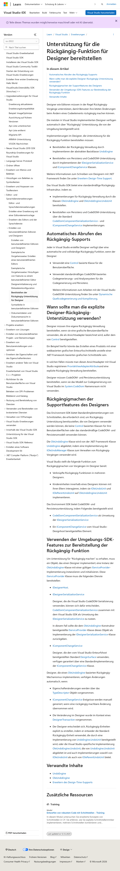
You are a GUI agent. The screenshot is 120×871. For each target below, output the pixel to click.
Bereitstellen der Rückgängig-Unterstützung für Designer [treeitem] (24, 296)
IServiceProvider (101, 567)
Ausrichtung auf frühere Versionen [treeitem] (20, 119)
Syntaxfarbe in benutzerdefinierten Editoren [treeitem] (24, 306)
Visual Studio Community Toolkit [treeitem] (22, 66)
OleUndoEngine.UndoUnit (98, 200)
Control (74, 262)
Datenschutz (80, 856)
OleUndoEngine (69, 200)
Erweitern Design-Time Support (95, 178)
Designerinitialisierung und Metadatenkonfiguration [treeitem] (24, 286)
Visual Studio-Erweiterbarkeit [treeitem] (20, 53)
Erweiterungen (78, 34)
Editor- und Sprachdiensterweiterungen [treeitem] (22, 205)
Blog (52, 856)
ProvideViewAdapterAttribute (83, 366)
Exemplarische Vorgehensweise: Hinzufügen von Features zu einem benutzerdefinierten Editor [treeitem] (25, 274)
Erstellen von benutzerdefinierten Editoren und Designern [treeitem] (24, 244)
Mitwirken (65, 856)
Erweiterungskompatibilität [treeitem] (21, 108)
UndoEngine (106, 151)
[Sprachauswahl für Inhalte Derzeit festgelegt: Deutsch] (11, 849)
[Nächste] (95, 4)
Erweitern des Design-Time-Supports (72, 782)
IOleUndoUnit (98, 488)
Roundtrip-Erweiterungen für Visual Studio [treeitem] (20, 154)
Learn (49, 34)
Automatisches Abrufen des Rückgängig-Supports (73, 74)
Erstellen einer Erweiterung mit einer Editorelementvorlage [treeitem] (23, 213)
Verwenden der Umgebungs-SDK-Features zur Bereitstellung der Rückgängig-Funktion (80, 91)
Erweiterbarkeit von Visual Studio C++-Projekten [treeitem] (22, 373)
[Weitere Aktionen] (113, 34)
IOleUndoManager (57, 450)
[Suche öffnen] (102, 4)
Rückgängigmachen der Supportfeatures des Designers (75, 85)
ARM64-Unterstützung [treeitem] (20, 139)
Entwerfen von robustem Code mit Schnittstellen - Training (75, 812)
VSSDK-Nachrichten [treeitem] (18, 143)
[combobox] (21, 41)
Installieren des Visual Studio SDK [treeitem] (22, 62)
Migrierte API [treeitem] (15, 134)
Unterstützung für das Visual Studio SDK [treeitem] (20, 436)
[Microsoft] (6, 4)
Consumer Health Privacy (16, 861)
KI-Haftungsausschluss (14, 856)
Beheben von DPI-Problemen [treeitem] (20, 391)
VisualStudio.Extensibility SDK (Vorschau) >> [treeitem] (20, 89)
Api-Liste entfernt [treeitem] (17, 130)
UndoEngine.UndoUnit (89, 739)
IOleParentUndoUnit (63, 492)
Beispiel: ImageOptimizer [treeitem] (20, 113)
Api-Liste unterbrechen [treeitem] (20, 125)
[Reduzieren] (35, 34)
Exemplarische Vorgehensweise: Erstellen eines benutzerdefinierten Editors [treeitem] (23, 258)
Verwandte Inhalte (58, 96)
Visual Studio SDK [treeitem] (14, 57)
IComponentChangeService (72, 167)
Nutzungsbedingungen (45, 861)
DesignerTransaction (64, 719)
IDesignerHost (60, 587)
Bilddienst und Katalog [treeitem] (17, 395)
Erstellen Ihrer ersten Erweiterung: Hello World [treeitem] (22, 81)
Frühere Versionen (38, 856)
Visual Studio (61, 34)
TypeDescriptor (61, 692)
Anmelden (111, 4)
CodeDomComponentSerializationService (75, 220)
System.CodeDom (74, 386)
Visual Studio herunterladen (101, 12)
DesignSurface (88, 657)
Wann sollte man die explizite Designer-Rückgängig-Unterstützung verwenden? (81, 80)
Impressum (65, 861)
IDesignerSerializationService (97, 162)
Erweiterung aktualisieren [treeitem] (21, 104)
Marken (80, 861)
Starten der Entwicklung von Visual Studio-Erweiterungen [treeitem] (19, 73)
